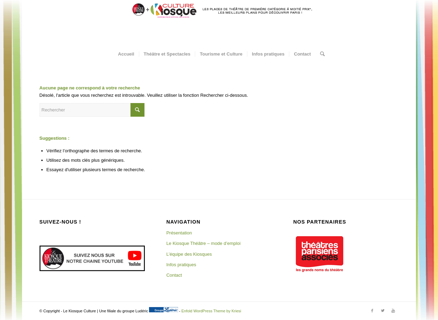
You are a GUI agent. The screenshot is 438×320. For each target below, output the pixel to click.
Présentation (179, 232)
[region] (319, 254)
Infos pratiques (181, 264)
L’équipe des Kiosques (189, 254)
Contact (174, 275)
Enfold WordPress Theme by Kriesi (211, 311)
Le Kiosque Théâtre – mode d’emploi (203, 243)
